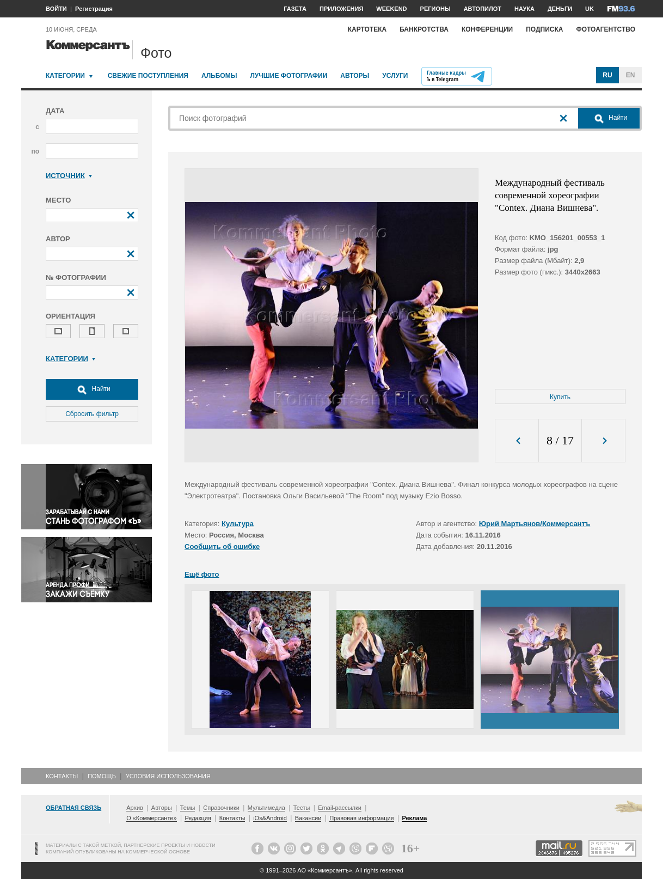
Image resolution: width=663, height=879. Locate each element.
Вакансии (308, 818)
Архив (134, 807)
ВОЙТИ (56, 8)
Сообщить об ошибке (222, 546)
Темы (187, 807)
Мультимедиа (266, 807)
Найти (91, 389)
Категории (65, 76)
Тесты (301, 807)
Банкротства (424, 29)
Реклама (414, 818)
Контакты (62, 776)
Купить (560, 397)
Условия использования (168, 776)
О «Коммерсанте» (151, 818)
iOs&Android (270, 818)
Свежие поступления (148, 76)
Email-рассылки (339, 807)
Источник (69, 176)
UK (589, 8)
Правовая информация (361, 818)
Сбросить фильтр (92, 414)
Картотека (367, 29)
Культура (238, 524)
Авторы (354, 76)
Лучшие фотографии (288, 76)
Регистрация (94, 8)
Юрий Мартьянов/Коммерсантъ (535, 524)
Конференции (487, 29)
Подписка (544, 29)
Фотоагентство (605, 29)
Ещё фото (202, 574)
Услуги (395, 76)
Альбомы (219, 76)
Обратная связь (73, 807)
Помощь (102, 776)
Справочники (221, 807)
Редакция (198, 818)
